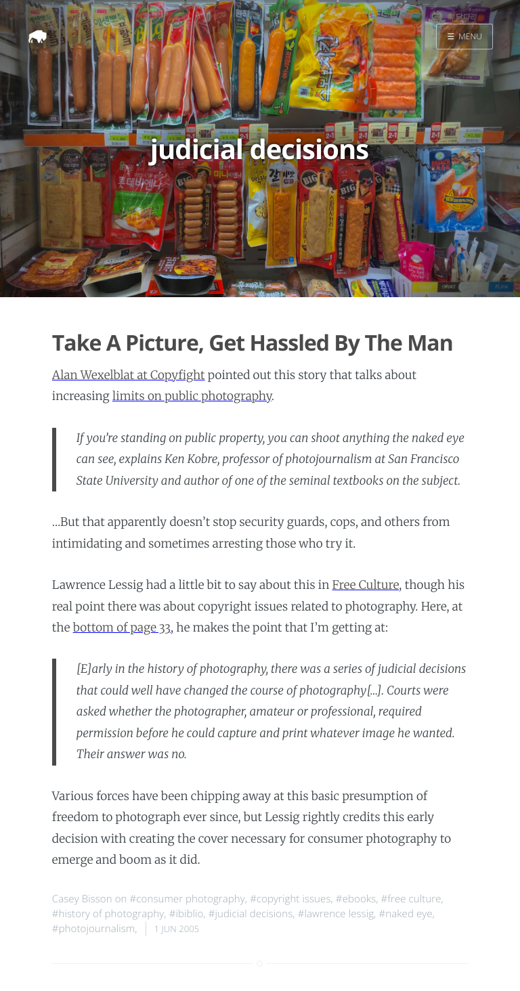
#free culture (411, 899)
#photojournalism (93, 928)
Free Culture (365, 584)
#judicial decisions (251, 914)
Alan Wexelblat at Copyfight (128, 375)
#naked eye (405, 914)
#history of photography (108, 914)
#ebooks (356, 899)
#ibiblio (186, 914)
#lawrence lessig (336, 914)
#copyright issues (290, 899)
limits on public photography (192, 396)
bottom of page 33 (122, 627)
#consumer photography (187, 899)
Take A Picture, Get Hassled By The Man (252, 342)
